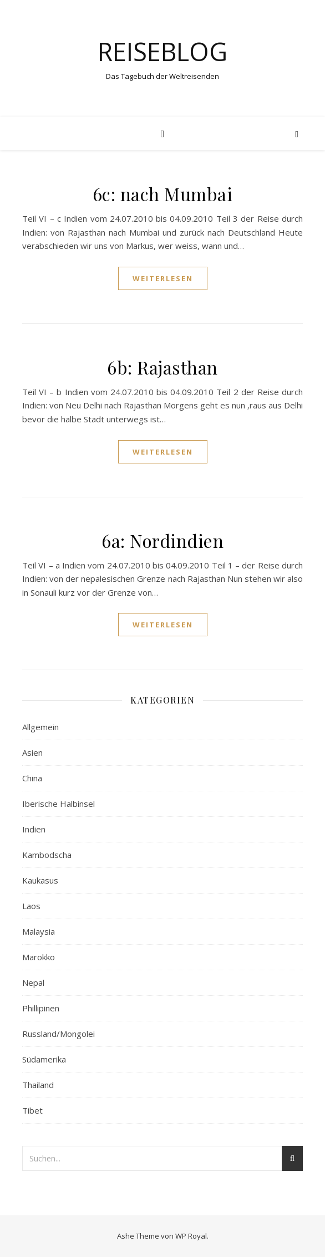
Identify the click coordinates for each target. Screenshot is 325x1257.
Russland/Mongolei (58, 1033)
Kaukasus (40, 880)
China (32, 778)
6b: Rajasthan (162, 367)
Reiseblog (162, 51)
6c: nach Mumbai (163, 194)
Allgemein (40, 726)
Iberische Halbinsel (58, 803)
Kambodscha (47, 854)
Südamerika (44, 1059)
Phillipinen (40, 1008)
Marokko (38, 956)
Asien (32, 752)
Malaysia (38, 931)
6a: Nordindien (162, 540)
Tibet (32, 1110)
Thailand (38, 1084)
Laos (31, 905)
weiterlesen (163, 278)
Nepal (33, 982)
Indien (33, 829)
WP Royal (191, 1236)
